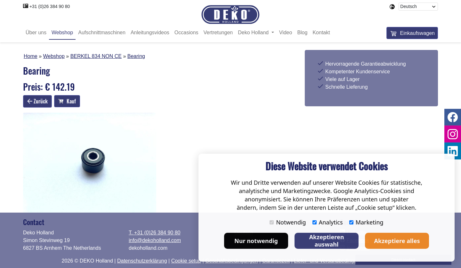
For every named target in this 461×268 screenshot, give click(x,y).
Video (285, 33)
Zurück (37, 101)
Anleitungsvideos (150, 33)
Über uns (36, 33)
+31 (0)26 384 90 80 (49, 6)
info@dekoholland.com (155, 240)
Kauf (67, 101)
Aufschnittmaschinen (101, 33)
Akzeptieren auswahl (326, 240)
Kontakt (321, 33)
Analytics (327, 222)
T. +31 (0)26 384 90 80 (154, 232)
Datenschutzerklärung (142, 261)
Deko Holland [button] (254, 33)
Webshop (62, 33)
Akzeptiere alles (397, 241)
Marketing (366, 222)
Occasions (186, 33)
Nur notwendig (256, 241)
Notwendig (288, 222)
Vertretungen (218, 33)
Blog (302, 33)
